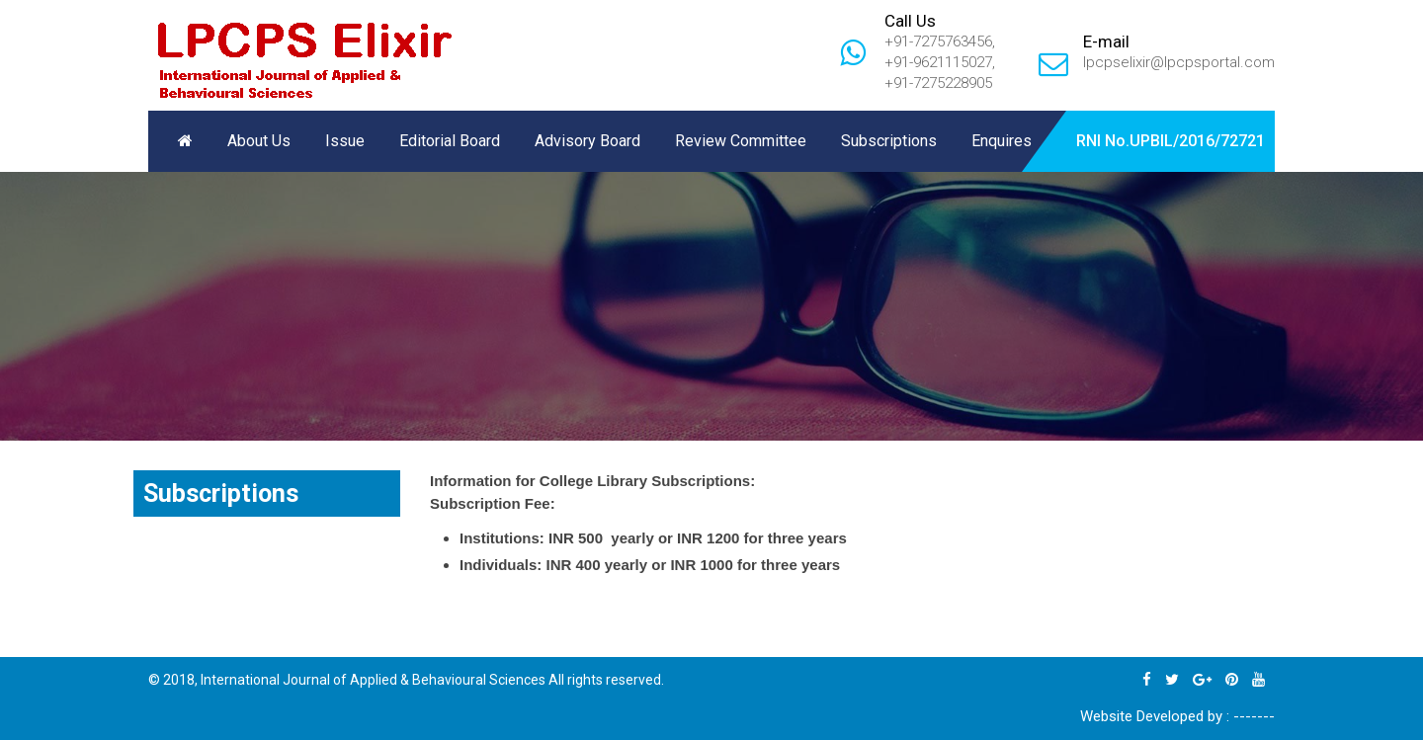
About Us (259, 140)
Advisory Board (587, 140)
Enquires (1001, 140)
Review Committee (740, 140)
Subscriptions (889, 140)
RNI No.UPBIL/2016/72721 (1170, 140)
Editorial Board (449, 140)
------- (1254, 716)
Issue (345, 140)
